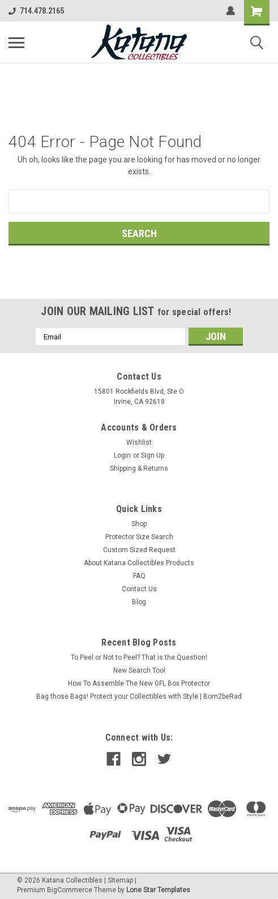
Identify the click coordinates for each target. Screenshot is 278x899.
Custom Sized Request (139, 550)
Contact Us (139, 589)
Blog (139, 602)
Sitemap (120, 880)
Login (122, 455)
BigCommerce (69, 890)
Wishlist (139, 442)
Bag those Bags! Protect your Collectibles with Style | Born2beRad (139, 696)
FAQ (139, 576)
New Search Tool (139, 670)
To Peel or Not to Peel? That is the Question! (139, 657)
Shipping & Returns (139, 468)
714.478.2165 (36, 10)
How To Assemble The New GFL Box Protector (139, 683)
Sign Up (152, 455)
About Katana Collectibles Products (139, 563)
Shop (139, 524)
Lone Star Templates (158, 890)
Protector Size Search (139, 537)
